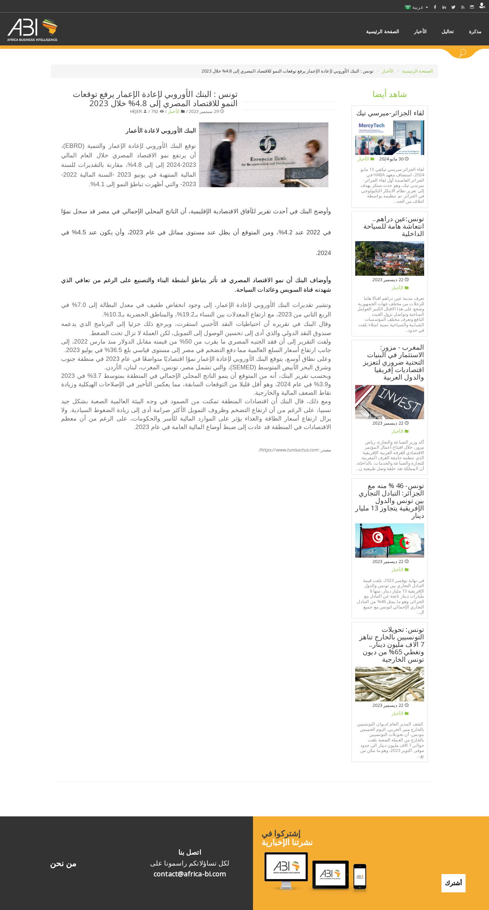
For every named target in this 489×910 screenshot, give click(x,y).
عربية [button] (416, 7)
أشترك (453, 882)
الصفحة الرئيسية (417, 71)
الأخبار (388, 71)
